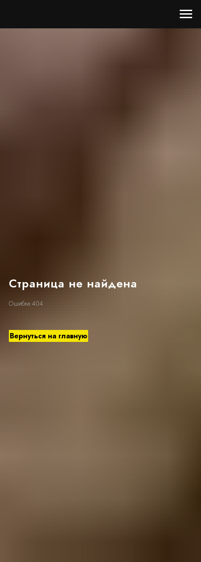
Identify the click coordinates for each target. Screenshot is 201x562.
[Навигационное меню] (186, 14)
